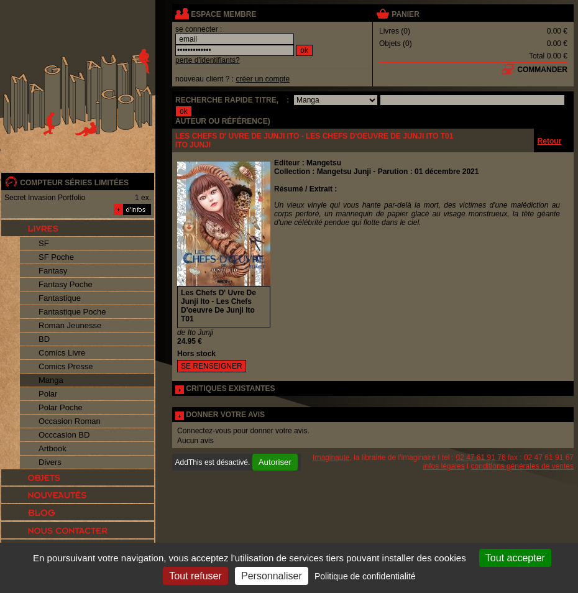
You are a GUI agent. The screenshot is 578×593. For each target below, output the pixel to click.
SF (44, 243)
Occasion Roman (70, 421)
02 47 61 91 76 (481, 457)
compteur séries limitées (74, 182)
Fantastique (60, 298)
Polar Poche (61, 407)
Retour (550, 141)
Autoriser (275, 462)
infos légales (444, 466)
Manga (51, 380)
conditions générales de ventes (522, 466)
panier (405, 14)
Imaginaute (331, 457)
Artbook (53, 448)
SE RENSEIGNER (211, 366)
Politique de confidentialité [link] (365, 576)
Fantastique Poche (72, 311)
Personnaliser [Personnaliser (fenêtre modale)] (271, 576)
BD (44, 339)
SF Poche (56, 257)
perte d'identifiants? (207, 60)
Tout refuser (195, 576)
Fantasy (53, 270)
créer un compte (263, 79)
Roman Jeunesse (70, 325)
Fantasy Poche (66, 284)
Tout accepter (515, 558)
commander (542, 69)
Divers (50, 462)
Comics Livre (62, 352)
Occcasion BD (64, 434)
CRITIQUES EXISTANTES (230, 388)
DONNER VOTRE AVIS (225, 414)
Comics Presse (66, 366)
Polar (48, 393)
